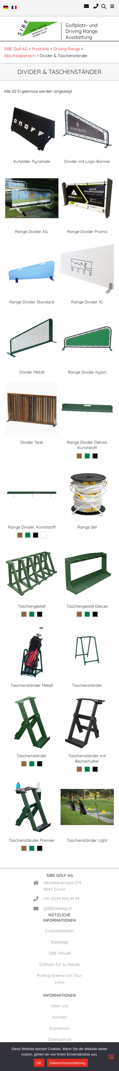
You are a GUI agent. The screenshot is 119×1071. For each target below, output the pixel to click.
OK (39, 1063)
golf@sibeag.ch (57, 908)
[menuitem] (6, 8)
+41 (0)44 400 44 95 (61, 898)
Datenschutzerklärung (67, 1063)
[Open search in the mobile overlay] (104, 6)
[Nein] (111, 1057)
